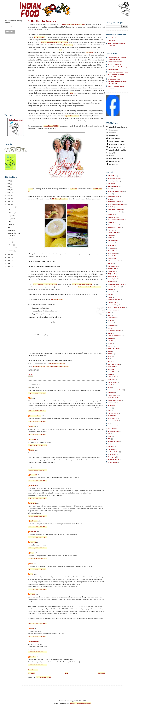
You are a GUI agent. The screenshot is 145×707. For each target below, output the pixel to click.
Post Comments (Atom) (43, 677)
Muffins (110, 444)
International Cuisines (116, 159)
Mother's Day (112, 281)
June (10, 224)
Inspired (110, 356)
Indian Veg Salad (113, 279)
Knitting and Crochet (114, 261)
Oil (9, 227)
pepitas (110, 387)
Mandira (33, 657)
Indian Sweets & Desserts (117, 147)
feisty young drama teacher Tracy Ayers (54, 42)
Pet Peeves (111, 230)
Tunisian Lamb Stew (114, 79)
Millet (109, 439)
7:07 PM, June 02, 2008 (37, 434)
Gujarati (110, 297)
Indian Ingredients (113, 420)
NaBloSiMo (111, 446)
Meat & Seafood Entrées (116, 141)
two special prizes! (57, 299)
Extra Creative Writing (114, 400)
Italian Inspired (112, 428)
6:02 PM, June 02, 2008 (37, 411)
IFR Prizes (111, 354)
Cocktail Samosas (113, 69)
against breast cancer (72, 116)
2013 (8, 190)
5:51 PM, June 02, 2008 (37, 393)
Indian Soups (113, 133)
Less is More (111, 369)
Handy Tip (111, 207)
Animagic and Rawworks (115, 335)
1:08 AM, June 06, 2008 (37, 623)
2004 (8, 263)
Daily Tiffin (111, 341)
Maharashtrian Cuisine (114, 227)
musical (32, 426)
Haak (109, 410)
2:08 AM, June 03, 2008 (37, 470)
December (12, 207)
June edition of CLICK (51, 126)
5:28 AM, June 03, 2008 (37, 527)
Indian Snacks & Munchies (117, 150)
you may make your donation (82, 284)
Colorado (110, 289)
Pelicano (32, 594)
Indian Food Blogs (113, 304)
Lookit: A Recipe (112, 372)
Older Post (101, 673)
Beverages (111, 235)
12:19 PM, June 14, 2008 (37, 652)
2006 (8, 257)
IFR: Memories (112, 276)
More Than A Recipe (114, 178)
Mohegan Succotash (114, 441)
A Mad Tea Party (39, 37)
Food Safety (111, 405)
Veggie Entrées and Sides (115, 191)
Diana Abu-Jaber (113, 397)
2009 (8, 201)
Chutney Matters (113, 240)
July (10, 221)
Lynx (71, 93)
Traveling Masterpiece (114, 286)
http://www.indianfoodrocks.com (80, 703)
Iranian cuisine (112, 426)
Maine (109, 312)
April (10, 242)
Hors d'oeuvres (113, 130)
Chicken (110, 237)
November (12, 210)
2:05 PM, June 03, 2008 (37, 569)
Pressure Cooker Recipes (115, 209)
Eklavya (110, 343)
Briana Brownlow (39, 366)
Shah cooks (33, 521)
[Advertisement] (14, 74)
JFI (108, 359)
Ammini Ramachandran (115, 212)
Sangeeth (33, 542)
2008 (8, 204)
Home (66, 673)
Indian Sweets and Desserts (116, 219)
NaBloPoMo (111, 183)
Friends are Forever (113, 348)
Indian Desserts (112, 253)
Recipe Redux (112, 325)
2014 (8, 187)
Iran (109, 423)
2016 (8, 181)
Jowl (109, 433)
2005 (8, 260)
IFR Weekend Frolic (113, 196)
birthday (110, 333)
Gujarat (110, 351)
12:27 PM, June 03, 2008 (37, 558)
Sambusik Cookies (113, 451)
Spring (110, 328)
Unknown (33, 439)
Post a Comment (33, 670)
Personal (110, 320)
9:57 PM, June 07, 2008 (37, 636)
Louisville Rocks (113, 217)
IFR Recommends (113, 413)
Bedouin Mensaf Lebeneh (115, 390)
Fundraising (63, 366)
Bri (60, 50)
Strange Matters (112, 382)
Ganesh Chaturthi (113, 225)
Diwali (109, 194)
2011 (8, 195)
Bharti (32, 628)
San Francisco (112, 454)
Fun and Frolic (112, 268)
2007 (8, 254)
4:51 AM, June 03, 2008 (37, 498)
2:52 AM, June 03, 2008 (37, 480)
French (110, 408)
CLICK (30, 189)
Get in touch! (111, 40)
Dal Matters (111, 222)
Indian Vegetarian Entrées (117, 144)
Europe (110, 294)
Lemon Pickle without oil (115, 61)
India (109, 199)
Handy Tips (112, 153)
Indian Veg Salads (114, 138)
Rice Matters (111, 449)
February (12, 248)
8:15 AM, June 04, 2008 (37, 589)
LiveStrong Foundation (60, 199)
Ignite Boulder (112, 415)
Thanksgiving (112, 457)
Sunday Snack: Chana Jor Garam (118, 72)
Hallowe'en (111, 214)
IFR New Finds (112, 302)
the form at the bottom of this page (89, 287)
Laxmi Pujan (111, 366)
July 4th (110, 361)
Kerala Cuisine (112, 258)
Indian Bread (111, 250)
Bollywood (111, 338)
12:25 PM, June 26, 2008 (37, 665)
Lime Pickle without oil (114, 64)
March (11, 245)
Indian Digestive (112, 418)
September (12, 216)
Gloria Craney (68, 45)
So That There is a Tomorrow (42, 21)
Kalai (31, 563)
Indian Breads (113, 136)
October (11, 213)
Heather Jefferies (35, 416)
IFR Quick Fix (112, 274)
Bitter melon (111, 392)
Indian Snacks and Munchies (116, 204)
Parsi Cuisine (112, 317)
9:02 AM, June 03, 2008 (37, 548)
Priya (31, 574)
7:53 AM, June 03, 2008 (37, 537)
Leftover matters (113, 310)
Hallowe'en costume (114, 299)
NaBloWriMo (111, 176)
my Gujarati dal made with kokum (73, 24)
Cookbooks (111, 243)
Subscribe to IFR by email (13, 22)
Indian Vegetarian (113, 181)
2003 (8, 266)
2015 (8, 184)
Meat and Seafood (113, 186)
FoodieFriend (34, 641)
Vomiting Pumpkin (113, 459)
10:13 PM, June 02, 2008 (37, 445)
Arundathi (33, 475)
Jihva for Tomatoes (113, 431)
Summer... (11, 230)
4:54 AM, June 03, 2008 (37, 516)
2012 (8, 192)
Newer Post (31, 673)
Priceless (110, 322)
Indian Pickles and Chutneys (118, 127)
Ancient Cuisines (114, 161)
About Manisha (112, 38)
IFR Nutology (113, 164)
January (11, 251)
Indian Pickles (112, 255)
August (11, 219)
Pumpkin (110, 374)
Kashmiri (110, 436)
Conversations (112, 292)
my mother (89, 52)
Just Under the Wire (114, 364)
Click (48, 366)
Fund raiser (54, 366)
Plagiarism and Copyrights (116, 284)
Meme (109, 315)
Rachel (32, 450)
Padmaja (33, 485)
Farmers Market (112, 402)
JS (31, 398)
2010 (8, 198)
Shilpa (32, 553)
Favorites (110, 346)
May (10, 239)
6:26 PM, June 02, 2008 (37, 421)
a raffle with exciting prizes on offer (45, 284)
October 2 (111, 263)
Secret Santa (111, 379)
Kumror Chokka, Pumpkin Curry (117, 67)
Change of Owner (113, 395)
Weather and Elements (114, 330)
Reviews (111, 156)
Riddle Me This (112, 377)
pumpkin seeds (112, 462)
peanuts (110, 384)
